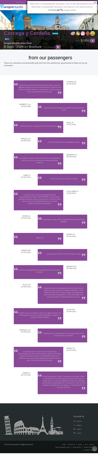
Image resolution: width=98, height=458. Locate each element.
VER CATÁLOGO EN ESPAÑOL (18, 2)
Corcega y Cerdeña (27, 33)
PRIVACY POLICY (88, 452)
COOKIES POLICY (88, 455)
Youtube (77, 438)
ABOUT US (72, 449)
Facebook (78, 426)
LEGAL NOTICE (76, 452)
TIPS (86, 449)
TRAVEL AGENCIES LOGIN (61, 452)
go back (55, 33)
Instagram (78, 430)
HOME (64, 449)
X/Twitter (77, 434)
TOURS (80, 449)
